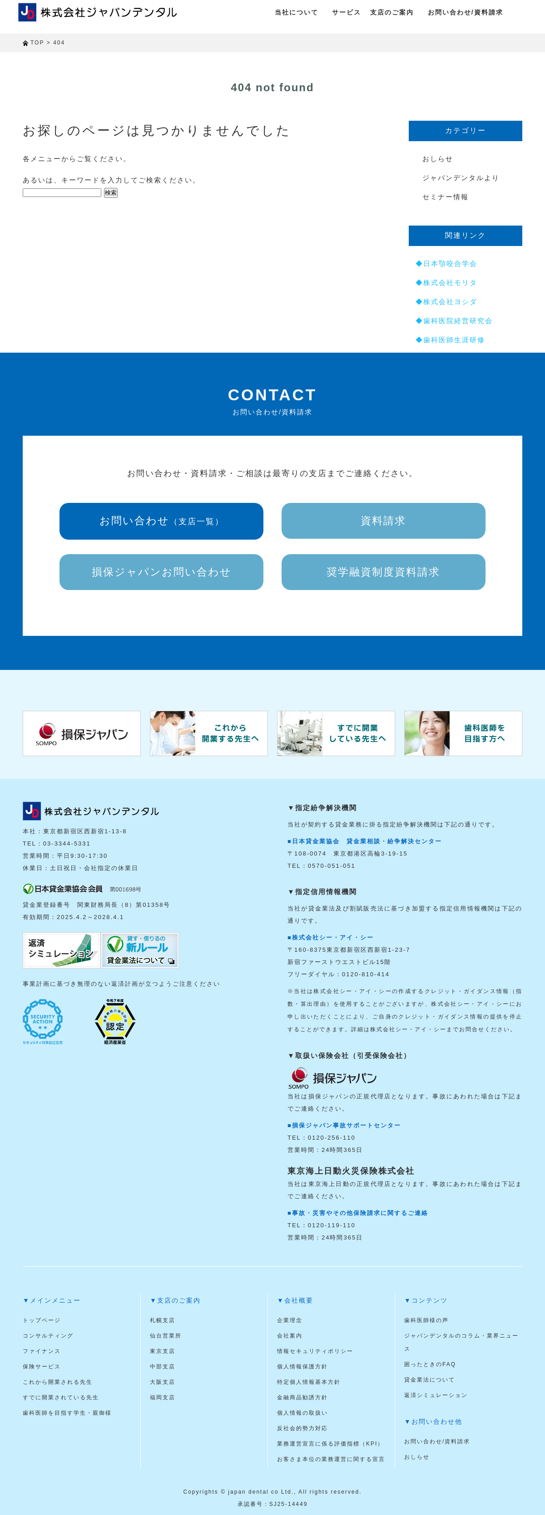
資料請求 (383, 520)
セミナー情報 (445, 197)
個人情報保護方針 (302, 1366)
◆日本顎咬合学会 (446, 263)
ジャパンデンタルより (461, 178)
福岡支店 (162, 1397)
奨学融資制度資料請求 (383, 572)
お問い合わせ (161, 520)
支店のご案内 (392, 12)
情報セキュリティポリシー (315, 1351)
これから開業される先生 (58, 1382)
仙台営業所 (166, 1336)
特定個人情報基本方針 (309, 1382)
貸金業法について (429, 1380)
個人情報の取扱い (302, 1413)
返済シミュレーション (436, 1395)
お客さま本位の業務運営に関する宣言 (331, 1459)
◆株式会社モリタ (446, 282)
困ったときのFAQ (430, 1364)
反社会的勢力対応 (302, 1428)
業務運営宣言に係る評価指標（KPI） (330, 1444)
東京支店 (162, 1351)
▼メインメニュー (52, 1300)
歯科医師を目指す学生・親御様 (67, 1413)
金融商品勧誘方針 (302, 1397)
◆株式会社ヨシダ (446, 301)
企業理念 (289, 1320)
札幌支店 (162, 1320)
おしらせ (437, 158)
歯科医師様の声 (426, 1320)
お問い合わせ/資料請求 (465, 12)
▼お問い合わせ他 (433, 1421)
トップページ (42, 1320)
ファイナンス (42, 1351)
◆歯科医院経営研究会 (454, 321)
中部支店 (162, 1366)
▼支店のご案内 (175, 1300)
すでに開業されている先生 (61, 1397)
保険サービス (42, 1366)
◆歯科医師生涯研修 (450, 340)
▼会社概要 (295, 1300)
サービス (346, 12)
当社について (296, 12)
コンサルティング (48, 1336)
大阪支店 (162, 1382)
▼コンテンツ (426, 1300)
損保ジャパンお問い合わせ (162, 572)
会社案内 (289, 1336)
